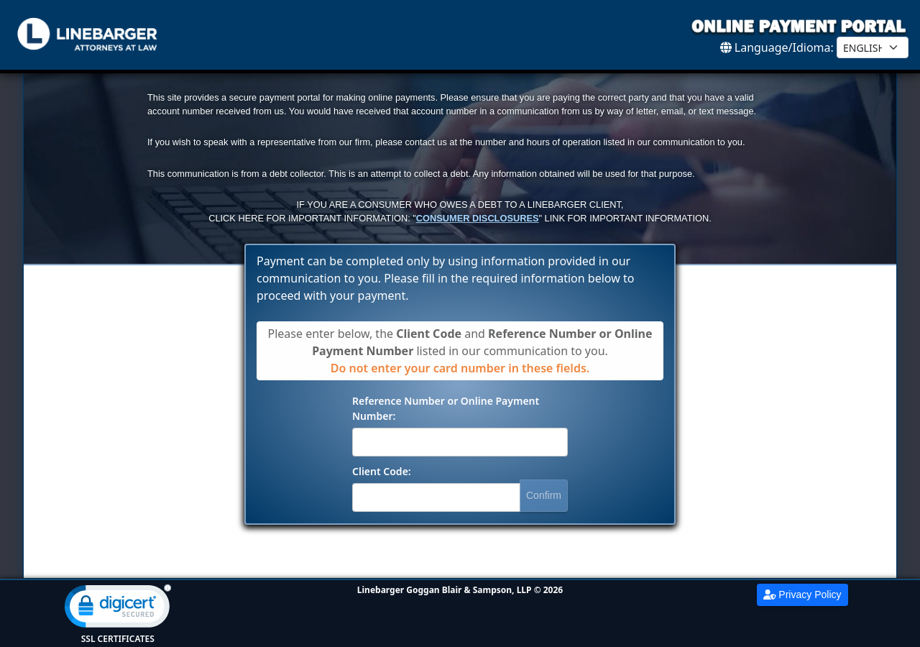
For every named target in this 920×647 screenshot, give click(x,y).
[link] (118, 609)
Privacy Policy (802, 594)
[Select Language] (872, 47)
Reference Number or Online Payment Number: (445, 408)
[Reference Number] (460, 442)
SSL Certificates (118, 639)
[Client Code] (436, 497)
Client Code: (381, 471)
